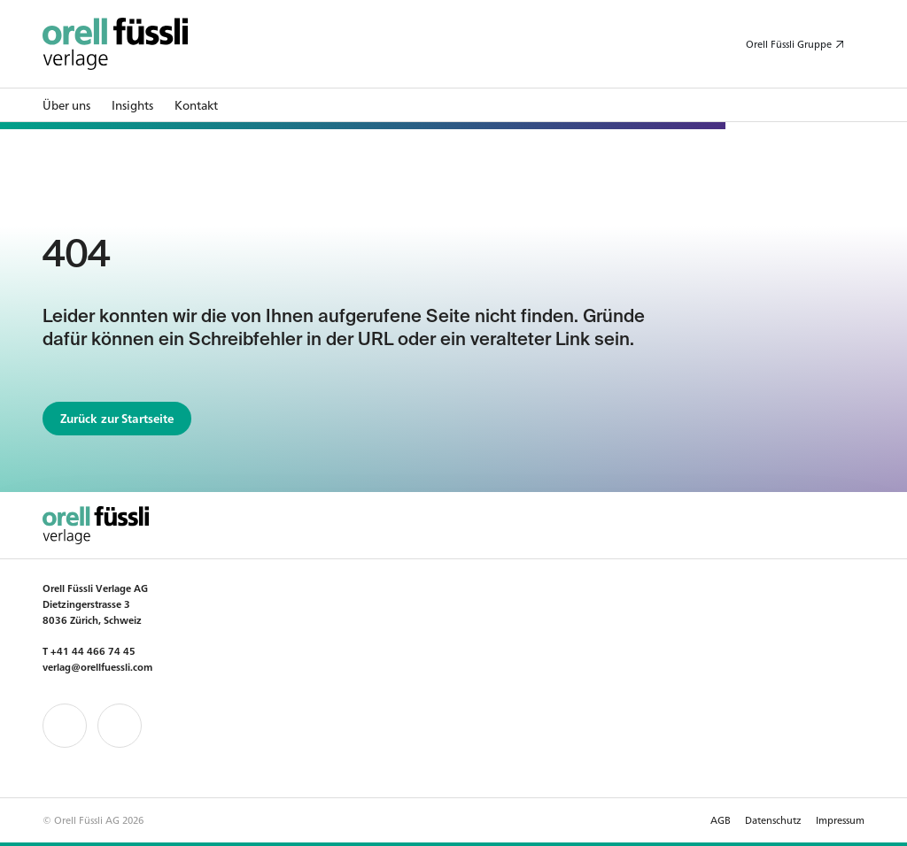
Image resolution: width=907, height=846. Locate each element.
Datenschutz (773, 819)
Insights (132, 104)
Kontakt (196, 104)
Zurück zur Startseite (117, 418)
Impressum (840, 819)
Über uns (66, 104)
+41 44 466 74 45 (93, 650)
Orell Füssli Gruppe (789, 43)
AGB (720, 819)
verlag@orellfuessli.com (97, 666)
